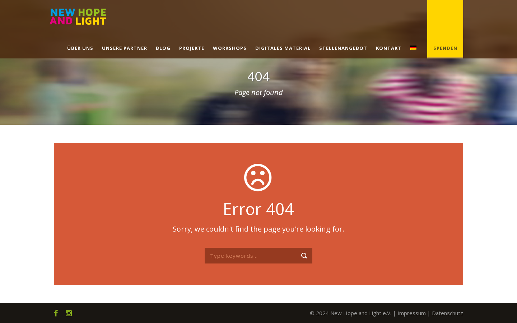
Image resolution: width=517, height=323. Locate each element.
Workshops (230, 48)
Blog (163, 48)
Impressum (411, 313)
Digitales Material (283, 48)
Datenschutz (447, 313)
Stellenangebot (343, 48)
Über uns (80, 48)
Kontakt (388, 48)
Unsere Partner (124, 48)
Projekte (191, 48)
